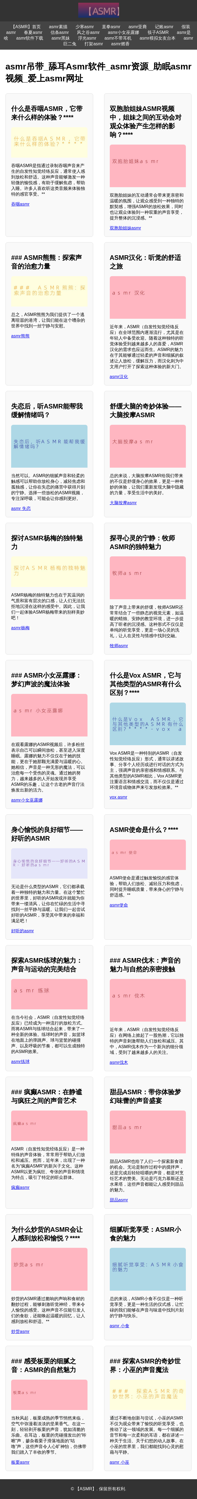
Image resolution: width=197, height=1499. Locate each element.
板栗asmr (20, 1462)
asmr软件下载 (29, 38)
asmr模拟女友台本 (158, 38)
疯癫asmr (20, 1187)
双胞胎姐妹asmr (125, 228)
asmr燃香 (120, 44)
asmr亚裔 (138, 26)
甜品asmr (119, 1200)
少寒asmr (85, 26)
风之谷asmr (88, 32)
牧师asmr (119, 645)
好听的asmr (22, 931)
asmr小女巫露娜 (123, 32)
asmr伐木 (119, 1062)
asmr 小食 (119, 1325)
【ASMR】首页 (26, 26)
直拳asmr (111, 26)
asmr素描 (58, 26)
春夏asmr (33, 32)
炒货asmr (20, 1331)
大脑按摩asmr (123, 502)
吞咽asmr (20, 204)
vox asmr (118, 797)
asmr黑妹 (60, 38)
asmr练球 (20, 1061)
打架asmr (94, 44)
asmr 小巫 (119, 1462)
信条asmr (60, 32)
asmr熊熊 (20, 336)
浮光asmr (87, 38)
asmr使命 (119, 905)
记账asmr (164, 26)
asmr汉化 (119, 376)
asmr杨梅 (20, 628)
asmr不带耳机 (118, 38)
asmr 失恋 (21, 508)
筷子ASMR (158, 32)
